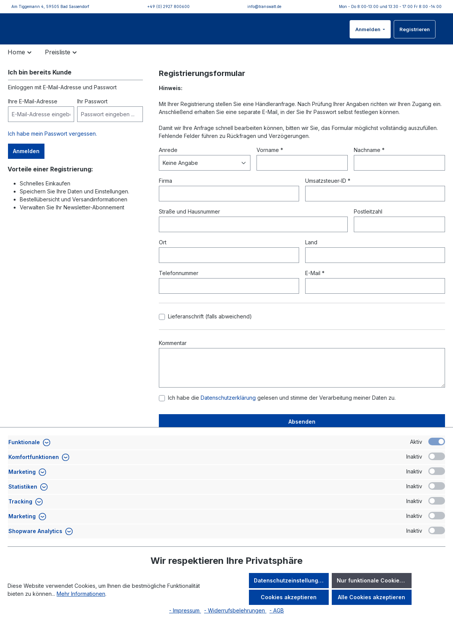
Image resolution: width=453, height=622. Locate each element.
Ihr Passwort (92, 112)
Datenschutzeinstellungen (289, 580)
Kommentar (173, 354)
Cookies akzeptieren (289, 597)
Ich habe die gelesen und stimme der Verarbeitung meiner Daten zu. (282, 409)
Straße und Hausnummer (189, 223)
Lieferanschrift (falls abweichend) (210, 327)
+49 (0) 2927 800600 (168, 6)
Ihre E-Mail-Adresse (32, 112)
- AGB (276, 610)
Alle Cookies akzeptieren (371, 597)
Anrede (168, 161)
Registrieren (414, 35)
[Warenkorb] (440, 30)
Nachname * (369, 161)
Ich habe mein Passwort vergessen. (52, 145)
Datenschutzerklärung (229, 409)
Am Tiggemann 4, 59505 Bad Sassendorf (50, 6)
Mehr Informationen (81, 593)
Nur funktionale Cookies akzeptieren (374, 580)
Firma (165, 192)
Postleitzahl (368, 223)
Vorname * (270, 161)
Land (311, 253)
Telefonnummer (178, 284)
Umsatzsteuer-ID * (327, 192)
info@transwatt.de (264, 6)
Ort (162, 253)
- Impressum (185, 610)
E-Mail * (315, 284)
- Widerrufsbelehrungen (235, 610)
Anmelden (368, 35)
